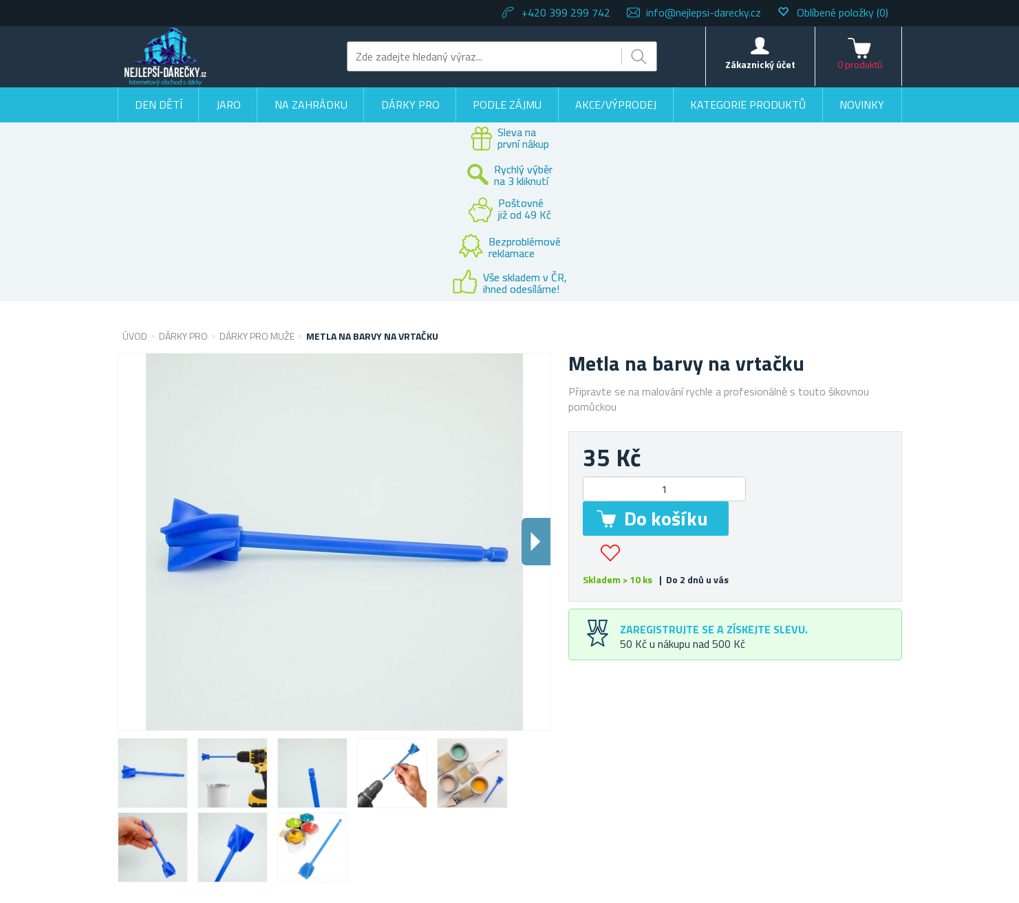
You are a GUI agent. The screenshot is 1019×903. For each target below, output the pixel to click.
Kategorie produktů (748, 104)
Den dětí (158, 104)
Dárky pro (410, 104)
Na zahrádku (311, 104)
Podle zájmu (507, 104)
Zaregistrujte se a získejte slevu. (714, 629)
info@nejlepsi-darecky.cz (703, 12)
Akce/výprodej (615, 104)
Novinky (861, 104)
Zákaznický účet (760, 64)
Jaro (228, 104)
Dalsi (536, 541)
